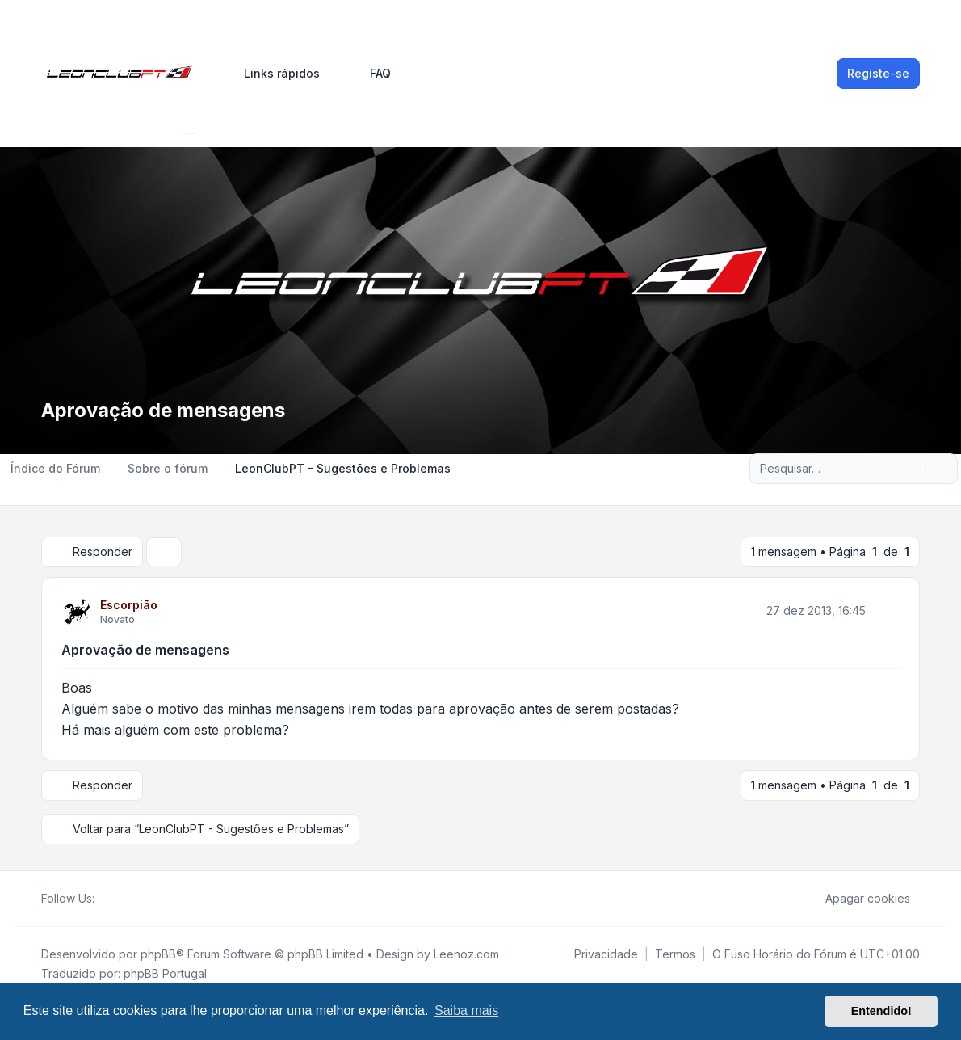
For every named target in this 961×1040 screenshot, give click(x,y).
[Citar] (886, 611)
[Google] (143, 898)
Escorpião (128, 605)
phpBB (158, 954)
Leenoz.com (466, 954)
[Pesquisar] (911, 468)
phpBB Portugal (165, 973)
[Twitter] (117, 898)
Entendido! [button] (881, 1010)
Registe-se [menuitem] (878, 73)
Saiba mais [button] (466, 1010)
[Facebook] (104, 898)
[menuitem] (274, 73)
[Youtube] (130, 898)
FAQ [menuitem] (370, 73)
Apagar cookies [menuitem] (857, 898)
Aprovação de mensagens (145, 650)
